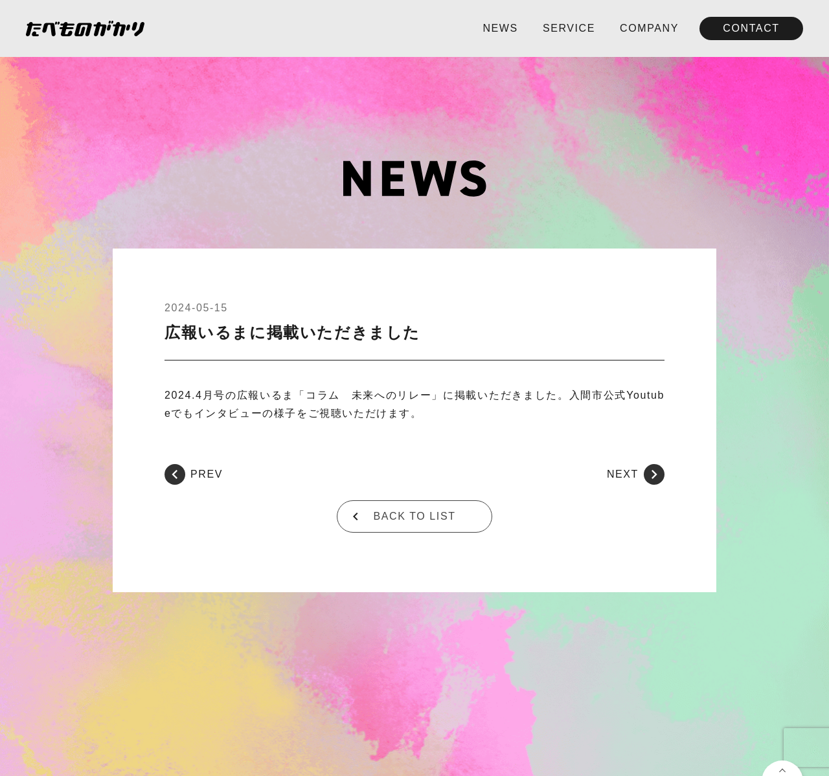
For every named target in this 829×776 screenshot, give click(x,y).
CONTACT (751, 28)
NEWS (500, 28)
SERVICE (569, 28)
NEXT (635, 474)
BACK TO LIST (414, 516)
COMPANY (649, 28)
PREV (194, 474)
